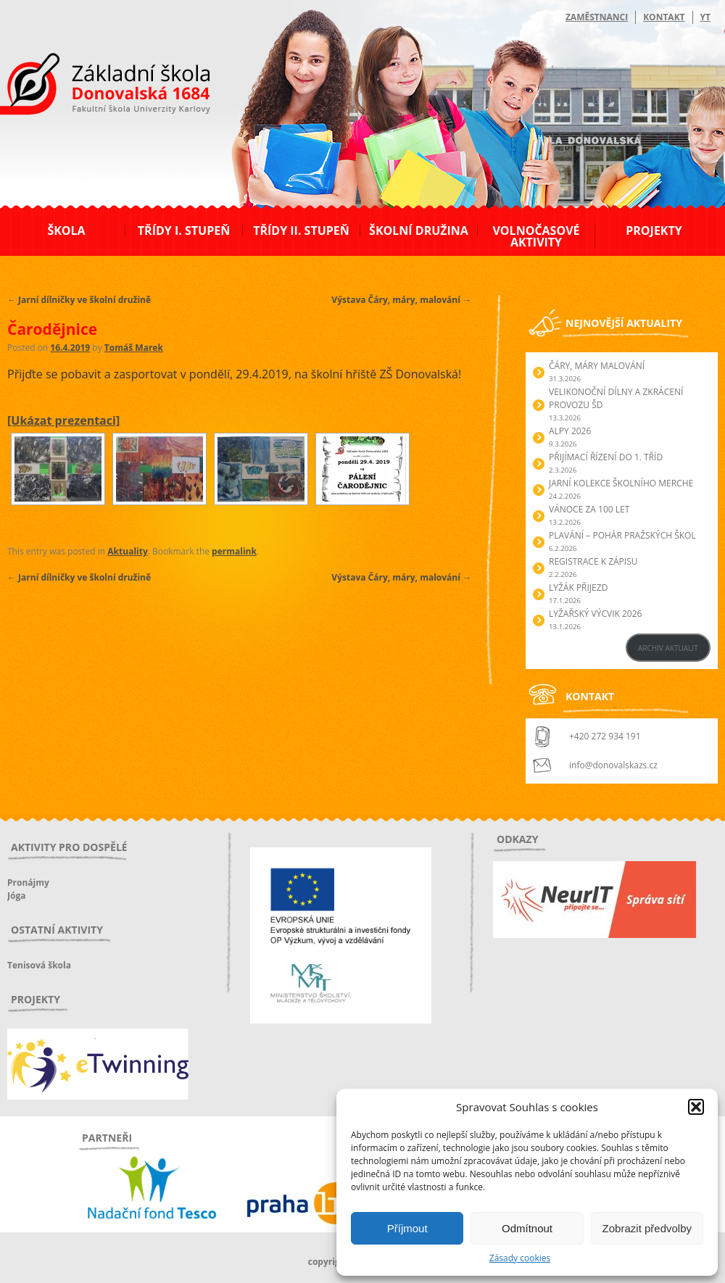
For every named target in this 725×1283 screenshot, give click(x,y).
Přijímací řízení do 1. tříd (606, 457)
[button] (696, 1107)
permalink (234, 551)
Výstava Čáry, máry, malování (401, 300)
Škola (66, 230)
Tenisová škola (39, 965)
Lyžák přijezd (578, 587)
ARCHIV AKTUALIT (668, 648)
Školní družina (418, 230)
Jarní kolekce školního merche (621, 483)
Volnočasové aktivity (535, 236)
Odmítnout (527, 1228)
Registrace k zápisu (593, 561)
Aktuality (127, 551)
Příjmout (407, 1228)
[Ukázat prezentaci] (63, 420)
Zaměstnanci (597, 17)
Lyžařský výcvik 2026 (595, 613)
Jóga (16, 895)
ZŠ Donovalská (86, 86)
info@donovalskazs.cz (613, 765)
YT (705, 17)
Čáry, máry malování (597, 366)
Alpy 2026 (570, 431)
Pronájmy (28, 882)
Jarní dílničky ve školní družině (79, 300)
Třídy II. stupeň (301, 230)
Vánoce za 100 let (589, 509)
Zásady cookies (519, 1258)
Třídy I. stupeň (184, 230)
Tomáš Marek (133, 347)
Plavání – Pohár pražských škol (622, 535)
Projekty (654, 230)
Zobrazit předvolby (647, 1228)
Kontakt (663, 17)
